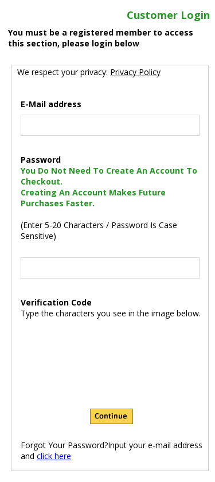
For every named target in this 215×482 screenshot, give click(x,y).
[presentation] (112, 343)
